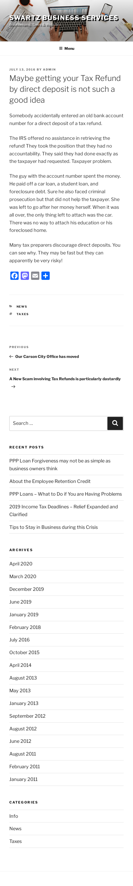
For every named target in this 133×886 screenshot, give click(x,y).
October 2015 (24, 652)
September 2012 (27, 716)
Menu (66, 48)
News (22, 306)
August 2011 (22, 754)
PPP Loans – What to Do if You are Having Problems (65, 494)
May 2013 (20, 690)
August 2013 (23, 678)
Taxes (23, 314)
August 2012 (23, 728)
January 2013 (24, 703)
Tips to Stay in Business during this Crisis (53, 527)
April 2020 (20, 563)
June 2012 (20, 741)
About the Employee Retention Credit (50, 481)
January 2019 (24, 614)
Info (13, 816)
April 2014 (20, 665)
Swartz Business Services (64, 18)
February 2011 (24, 766)
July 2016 (19, 639)
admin (49, 69)
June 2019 (20, 602)
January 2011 (23, 779)
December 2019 (26, 589)
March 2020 (22, 576)
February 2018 (25, 627)
